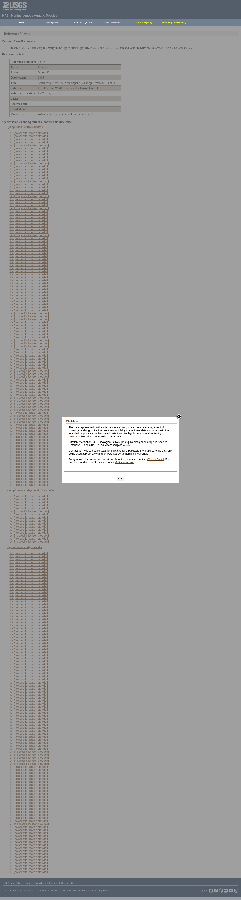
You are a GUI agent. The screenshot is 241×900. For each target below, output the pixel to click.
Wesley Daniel (155, 459)
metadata (74, 436)
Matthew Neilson (124, 462)
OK (120, 478)
